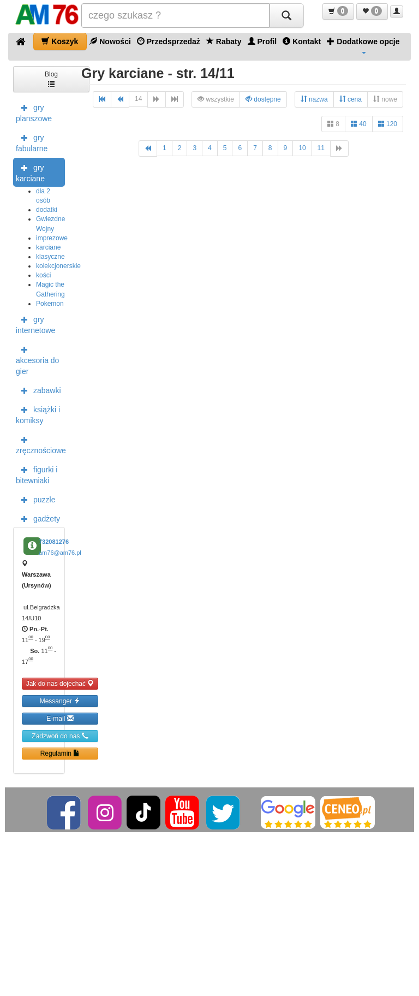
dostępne (263, 99)
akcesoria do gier (37, 359)
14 (138, 99)
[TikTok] (143, 812)
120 (387, 124)
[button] (338, 11)
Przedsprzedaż (168, 41)
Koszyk (59, 41)
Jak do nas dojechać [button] (60, 683)
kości (43, 275)
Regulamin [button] (60, 753)
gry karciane (30, 172)
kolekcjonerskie (58, 266)
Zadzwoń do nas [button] (60, 736)
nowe (385, 99)
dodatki (46, 210)
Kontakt (302, 41)
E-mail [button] (59, 718)
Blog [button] (51, 78)
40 (359, 124)
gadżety (38, 518)
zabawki (38, 390)
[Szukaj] (286, 15)
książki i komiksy (38, 414)
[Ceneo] (347, 812)
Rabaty (224, 41)
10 (302, 148)
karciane (48, 247)
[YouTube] (183, 812)
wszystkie (215, 99)
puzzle (35, 499)
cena (350, 99)
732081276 (54, 541)
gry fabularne (31, 142)
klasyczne (50, 256)
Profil (262, 41)
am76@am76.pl (60, 552)
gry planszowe (34, 112)
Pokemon (50, 303)
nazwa (314, 99)
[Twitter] (223, 812)
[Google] (288, 812)
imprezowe (52, 238)
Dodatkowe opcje (363, 45)
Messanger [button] (60, 701)
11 (321, 148)
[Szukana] (175, 15)
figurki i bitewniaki (36, 474)
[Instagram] (105, 812)
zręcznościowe (40, 444)
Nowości (109, 41)
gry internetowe (35, 324)
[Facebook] (64, 812)
